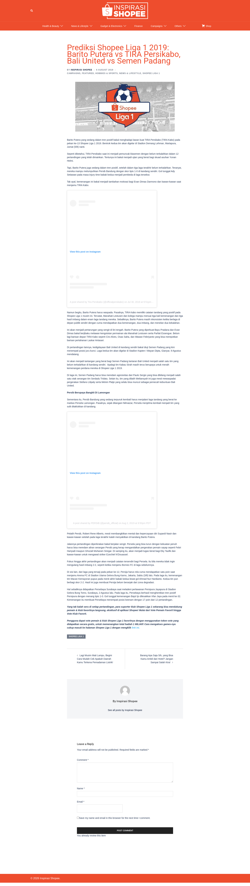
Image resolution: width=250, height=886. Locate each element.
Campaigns (156, 29)
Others (178, 29)
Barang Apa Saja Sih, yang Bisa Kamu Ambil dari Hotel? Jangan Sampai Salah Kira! (156, 662)
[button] (32, 12)
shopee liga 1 (76, 640)
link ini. (136, 631)
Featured (88, 76)
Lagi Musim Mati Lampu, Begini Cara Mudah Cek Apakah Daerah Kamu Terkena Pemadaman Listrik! (95, 662)
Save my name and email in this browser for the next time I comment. (114, 821)
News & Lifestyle (79, 29)
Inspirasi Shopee (81, 73)
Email (80, 805)
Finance (138, 29)
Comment (83, 763)
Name (81, 791)
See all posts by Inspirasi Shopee (125, 713)
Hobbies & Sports (106, 76)
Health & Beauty (50, 29)
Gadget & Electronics (111, 29)
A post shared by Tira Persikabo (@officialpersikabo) (97, 305)
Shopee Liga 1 (151, 76)
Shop (206, 29)
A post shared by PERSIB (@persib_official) (95, 526)
